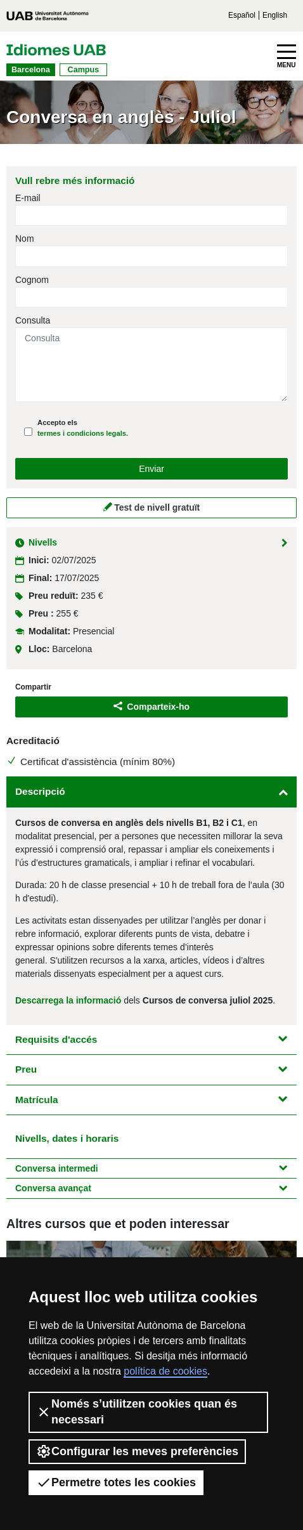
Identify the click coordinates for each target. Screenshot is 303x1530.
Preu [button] (151, 1069)
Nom (24, 238)
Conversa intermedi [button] (151, 1168)
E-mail (28, 198)
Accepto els (82, 428)
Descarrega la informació (68, 1000)
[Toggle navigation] (286, 56)
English (274, 15)
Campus (84, 69)
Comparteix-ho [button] (151, 707)
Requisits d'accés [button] (151, 1039)
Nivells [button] (151, 542)
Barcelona (30, 69)
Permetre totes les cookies (116, 1482)
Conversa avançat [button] (151, 1188)
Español (241, 15)
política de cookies (165, 1371)
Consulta (32, 320)
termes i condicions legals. (82, 433)
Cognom (32, 280)
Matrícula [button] (151, 1099)
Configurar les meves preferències (137, 1451)
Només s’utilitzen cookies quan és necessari (136, 1411)
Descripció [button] (151, 791)
